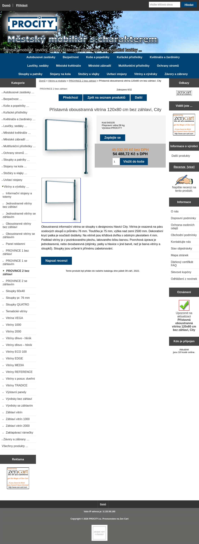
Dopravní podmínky (183, 218)
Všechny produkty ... (15, 446)
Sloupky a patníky (30, 74)
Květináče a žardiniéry (165, 57)
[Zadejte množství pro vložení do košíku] (116, 161)
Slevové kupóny (181, 272)
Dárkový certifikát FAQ (182, 263)
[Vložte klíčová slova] (164, 4)
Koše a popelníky (97, 57)
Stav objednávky (181, 248)
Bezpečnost (71, 57)
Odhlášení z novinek (184, 278)
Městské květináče (68, 65)
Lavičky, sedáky (38, 65)
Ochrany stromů (168, 65)
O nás (175, 211)
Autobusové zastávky (40, 57)
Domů (6, 5)
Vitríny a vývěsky (57, 80)
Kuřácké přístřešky (129, 57)
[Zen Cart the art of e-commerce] (18, 478)
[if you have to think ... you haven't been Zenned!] (99, 540)
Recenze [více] (184, 166)
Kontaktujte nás (181, 241)
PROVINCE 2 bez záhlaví (82, 80)
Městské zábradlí (99, 65)
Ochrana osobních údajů (182, 226)
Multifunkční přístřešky (133, 65)
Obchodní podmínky (184, 235)
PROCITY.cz (95, 519)
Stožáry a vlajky (88, 74)
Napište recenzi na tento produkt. (184, 183)
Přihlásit (21, 5)
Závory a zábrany (176, 74)
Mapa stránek (179, 255)
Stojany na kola (60, 74)
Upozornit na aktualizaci (184, 315)
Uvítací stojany (117, 74)
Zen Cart (124, 519)
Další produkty (181, 155)
